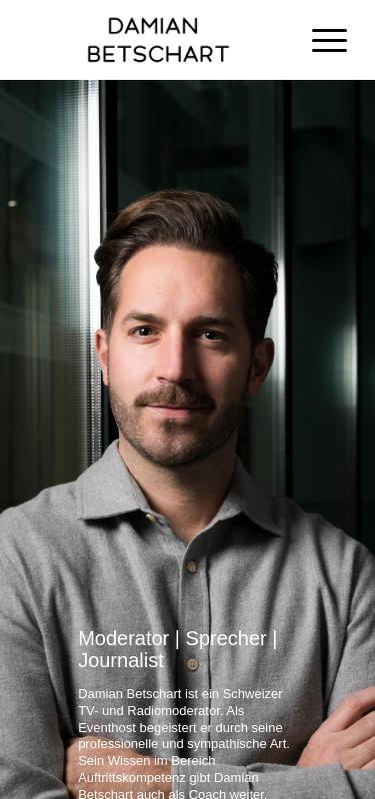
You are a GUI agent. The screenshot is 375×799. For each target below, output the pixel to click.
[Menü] (319, 40)
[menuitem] (319, 40)
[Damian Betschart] (155, 40)
